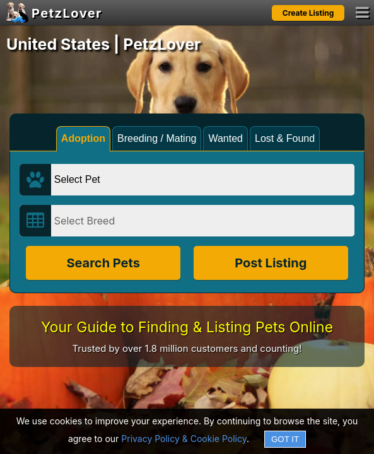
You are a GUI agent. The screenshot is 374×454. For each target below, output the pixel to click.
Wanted (225, 138)
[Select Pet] (202, 179)
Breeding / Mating (156, 138)
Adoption (83, 138)
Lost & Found (285, 138)
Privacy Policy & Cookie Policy (184, 438)
